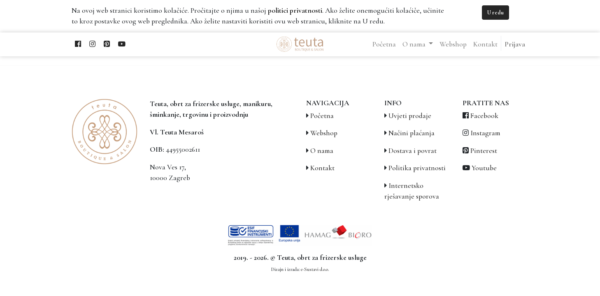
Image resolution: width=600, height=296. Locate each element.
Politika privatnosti (417, 168)
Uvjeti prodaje (409, 115)
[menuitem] (384, 44)
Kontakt (322, 168)
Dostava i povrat (412, 150)
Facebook (484, 115)
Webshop (323, 133)
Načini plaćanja (411, 133)
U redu (495, 12)
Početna (322, 115)
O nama (321, 150)
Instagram (485, 133)
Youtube (484, 168)
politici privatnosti (295, 10)
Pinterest (483, 150)
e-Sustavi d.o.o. (315, 269)
